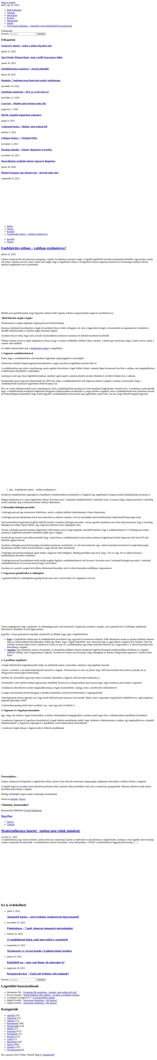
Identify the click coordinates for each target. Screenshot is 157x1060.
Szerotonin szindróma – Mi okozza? (40, 1000)
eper (111, 642)
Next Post (6, 816)
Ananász (11, 650)
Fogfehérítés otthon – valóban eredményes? (33, 248)
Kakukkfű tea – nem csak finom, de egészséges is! (36, 962)
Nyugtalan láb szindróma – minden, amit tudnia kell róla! (50, 992)
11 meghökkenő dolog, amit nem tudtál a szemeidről (37, 939)
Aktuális (11, 1015)
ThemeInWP (48, 1055)
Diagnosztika (13, 1026)
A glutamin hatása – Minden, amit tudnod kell (24, 126)
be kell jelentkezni (33, 810)
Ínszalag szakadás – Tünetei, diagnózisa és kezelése (26, 149)
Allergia (11, 1020)
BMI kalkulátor (14, 10)
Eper (9, 639)
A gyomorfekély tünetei (44, 997)
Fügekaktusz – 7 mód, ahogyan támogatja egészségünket (40, 928)
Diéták (10, 23)
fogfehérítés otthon (39, 348)
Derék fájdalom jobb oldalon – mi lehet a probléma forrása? (51, 995)
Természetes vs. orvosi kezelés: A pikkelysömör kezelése (39, 950)
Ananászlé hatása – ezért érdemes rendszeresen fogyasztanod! (43, 916)
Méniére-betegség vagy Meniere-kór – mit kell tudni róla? (30, 172)
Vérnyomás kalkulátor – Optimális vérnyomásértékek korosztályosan (39, 26)
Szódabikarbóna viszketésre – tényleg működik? (25, 69)
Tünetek (11, 12)
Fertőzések (12, 1034)
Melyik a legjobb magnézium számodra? (21, 115)
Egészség (11, 1031)
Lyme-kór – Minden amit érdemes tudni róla (23, 103)
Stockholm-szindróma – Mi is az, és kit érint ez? (25, 92)
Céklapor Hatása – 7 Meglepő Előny (19, 138)
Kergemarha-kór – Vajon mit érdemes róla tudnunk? (38, 973)
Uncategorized (14, 1050)
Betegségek (12, 20)
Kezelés (10, 18)
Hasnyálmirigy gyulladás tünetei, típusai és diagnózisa (28, 161)
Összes (10, 242)
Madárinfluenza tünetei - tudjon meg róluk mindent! (40, 831)
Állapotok (11, 1018)
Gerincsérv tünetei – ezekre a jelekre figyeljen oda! (26, 46)
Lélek (9, 1039)
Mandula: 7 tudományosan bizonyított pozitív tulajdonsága (30, 80)
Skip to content (8, 2)
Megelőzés (12, 15)
